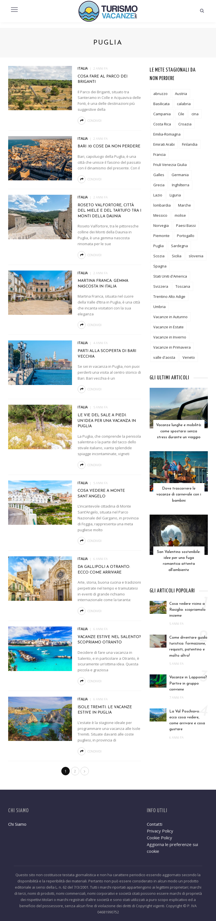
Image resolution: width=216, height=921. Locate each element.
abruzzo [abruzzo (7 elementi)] (160, 93)
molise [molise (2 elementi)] (180, 215)
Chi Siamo (17, 824)
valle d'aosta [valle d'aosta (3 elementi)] (164, 357)
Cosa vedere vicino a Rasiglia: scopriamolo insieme (187, 605)
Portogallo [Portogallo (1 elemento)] (185, 235)
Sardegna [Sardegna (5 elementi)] (179, 245)
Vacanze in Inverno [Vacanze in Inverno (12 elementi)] (169, 337)
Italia (83, 68)
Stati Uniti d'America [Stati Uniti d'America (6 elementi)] (170, 276)
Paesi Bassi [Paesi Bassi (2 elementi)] (186, 225)
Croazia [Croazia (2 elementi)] (185, 124)
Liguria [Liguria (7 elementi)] (175, 195)
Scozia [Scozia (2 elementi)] (159, 255)
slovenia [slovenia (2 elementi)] (196, 255)
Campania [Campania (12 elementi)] (162, 113)
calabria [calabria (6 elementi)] (184, 103)
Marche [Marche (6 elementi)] (184, 205)
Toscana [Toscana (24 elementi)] (183, 286)
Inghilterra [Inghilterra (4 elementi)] (180, 184)
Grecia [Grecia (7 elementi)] (159, 184)
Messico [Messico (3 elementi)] (160, 215)
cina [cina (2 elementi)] (195, 113)
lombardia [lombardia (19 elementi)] (162, 205)
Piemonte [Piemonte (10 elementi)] (161, 235)
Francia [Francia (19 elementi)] (159, 154)
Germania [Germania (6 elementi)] (180, 174)
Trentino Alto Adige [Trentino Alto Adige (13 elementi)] (169, 296)
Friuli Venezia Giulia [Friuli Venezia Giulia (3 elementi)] (170, 164)
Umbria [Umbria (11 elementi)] (159, 306)
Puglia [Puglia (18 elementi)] (158, 245)
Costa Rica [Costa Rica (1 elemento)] (162, 124)
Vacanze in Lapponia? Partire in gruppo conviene (188, 679)
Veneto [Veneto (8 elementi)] (189, 357)
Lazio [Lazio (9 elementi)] (157, 195)
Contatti (154, 824)
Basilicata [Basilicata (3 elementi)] (161, 103)
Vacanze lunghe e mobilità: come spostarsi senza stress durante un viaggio (179, 431)
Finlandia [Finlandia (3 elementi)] (189, 144)
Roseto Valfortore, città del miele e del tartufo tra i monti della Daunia (109, 210)
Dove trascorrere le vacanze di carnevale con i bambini (178, 492)
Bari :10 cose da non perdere (109, 146)
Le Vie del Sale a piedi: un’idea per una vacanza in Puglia (107, 420)
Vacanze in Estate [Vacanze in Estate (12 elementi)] (168, 326)
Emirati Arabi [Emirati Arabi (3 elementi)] (164, 144)
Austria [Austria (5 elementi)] (181, 93)
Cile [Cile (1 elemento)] (181, 113)
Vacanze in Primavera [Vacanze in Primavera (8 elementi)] (172, 347)
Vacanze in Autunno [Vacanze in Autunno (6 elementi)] (170, 316)
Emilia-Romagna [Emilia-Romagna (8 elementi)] (167, 134)
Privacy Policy (160, 831)
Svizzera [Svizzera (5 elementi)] (160, 286)
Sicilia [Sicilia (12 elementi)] (176, 255)
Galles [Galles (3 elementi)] (158, 174)
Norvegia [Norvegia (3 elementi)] (161, 225)
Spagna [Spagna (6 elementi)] (159, 266)
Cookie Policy (159, 837)
